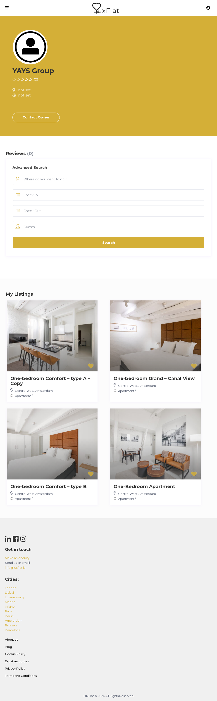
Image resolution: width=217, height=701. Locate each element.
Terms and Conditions (21, 675)
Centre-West (24, 390)
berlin (9, 616)
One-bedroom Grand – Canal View (154, 378)
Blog (8, 647)
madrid (10, 602)
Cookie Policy (15, 654)
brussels (11, 625)
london (10, 588)
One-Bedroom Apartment (144, 486)
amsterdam (13, 620)
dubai (9, 592)
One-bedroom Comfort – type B (48, 486)
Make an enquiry (17, 558)
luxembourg (14, 597)
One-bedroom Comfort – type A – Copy (50, 381)
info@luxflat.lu (15, 567)
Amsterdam (44, 390)
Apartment (23, 396)
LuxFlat (106, 10)
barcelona (12, 630)
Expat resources (17, 661)
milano (10, 606)
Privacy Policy (15, 668)
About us (11, 639)
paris (8, 611)
